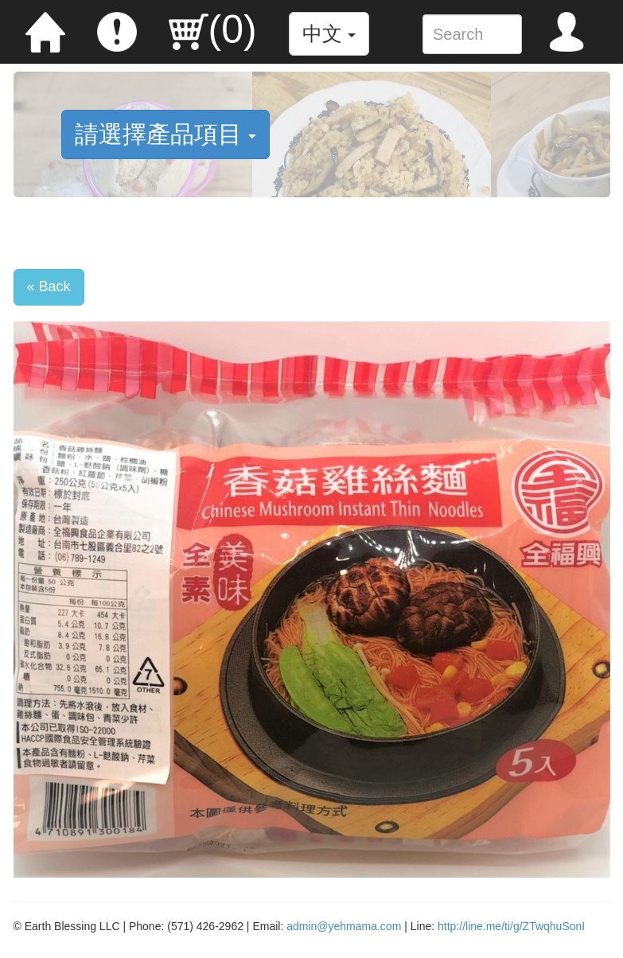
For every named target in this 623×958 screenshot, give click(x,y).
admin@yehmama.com (343, 926)
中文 (329, 33)
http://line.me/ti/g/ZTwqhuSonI (511, 926)
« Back (49, 286)
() (213, 29)
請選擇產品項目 (165, 134)
